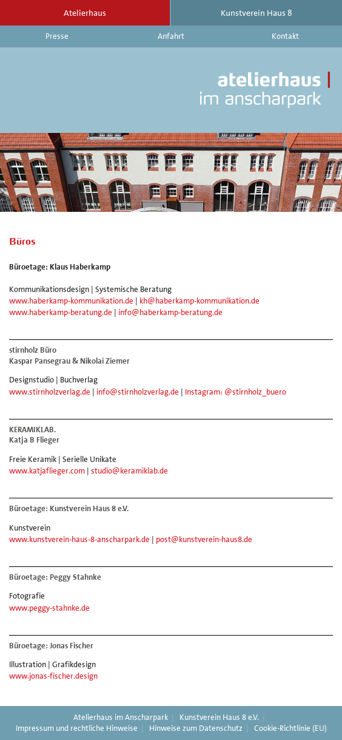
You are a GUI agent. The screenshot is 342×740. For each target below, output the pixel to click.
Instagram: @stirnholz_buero (235, 392)
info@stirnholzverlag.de (137, 392)
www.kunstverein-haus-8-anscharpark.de (79, 539)
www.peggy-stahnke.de (49, 608)
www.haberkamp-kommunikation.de (71, 301)
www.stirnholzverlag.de (49, 392)
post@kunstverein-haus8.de (204, 539)
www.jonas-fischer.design (53, 676)
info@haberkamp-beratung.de (170, 312)
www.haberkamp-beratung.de (60, 312)
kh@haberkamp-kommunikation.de (199, 301)
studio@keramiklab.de (129, 471)
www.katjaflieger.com (47, 471)
